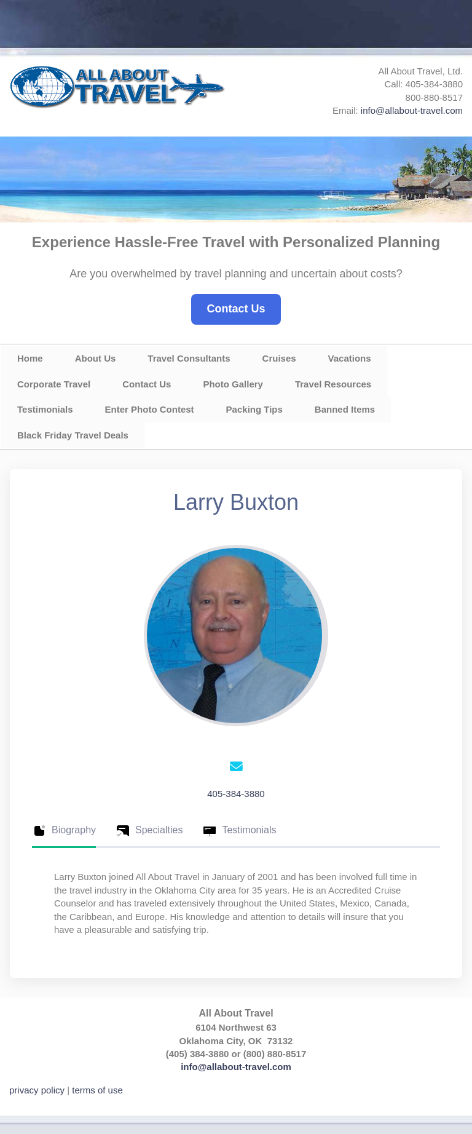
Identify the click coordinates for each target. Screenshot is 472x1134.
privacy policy (37, 1090)
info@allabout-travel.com (412, 110)
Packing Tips (254, 409)
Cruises (279, 358)
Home (30, 358)
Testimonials (45, 409)
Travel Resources (333, 384)
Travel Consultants (189, 358)
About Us (95, 358)
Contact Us (235, 309)
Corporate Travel (53, 384)
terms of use (97, 1090)
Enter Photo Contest (149, 409)
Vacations (349, 358)
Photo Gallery (233, 384)
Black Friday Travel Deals (72, 435)
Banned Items (345, 409)
